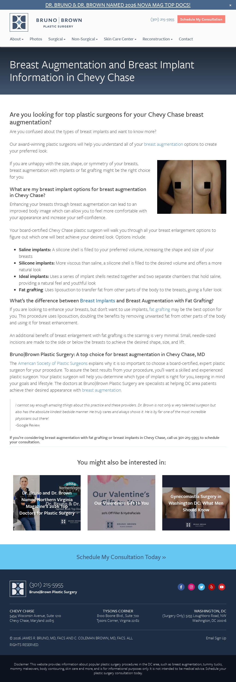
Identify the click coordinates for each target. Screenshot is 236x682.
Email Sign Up (216, 638)
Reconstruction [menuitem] (158, 39)
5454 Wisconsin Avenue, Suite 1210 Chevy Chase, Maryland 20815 (43, 616)
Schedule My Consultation (201, 19)
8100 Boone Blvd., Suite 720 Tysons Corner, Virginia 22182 (118, 616)
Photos (36, 39)
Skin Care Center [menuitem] (120, 39)
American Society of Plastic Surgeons (53, 363)
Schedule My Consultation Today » (121, 556)
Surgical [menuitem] (56, 39)
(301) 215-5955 (46, 584)
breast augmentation (163, 144)
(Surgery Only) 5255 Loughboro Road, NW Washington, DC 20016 (192, 616)
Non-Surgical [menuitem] (85, 39)
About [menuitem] (17, 39)
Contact (186, 39)
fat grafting (159, 309)
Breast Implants (97, 300)
